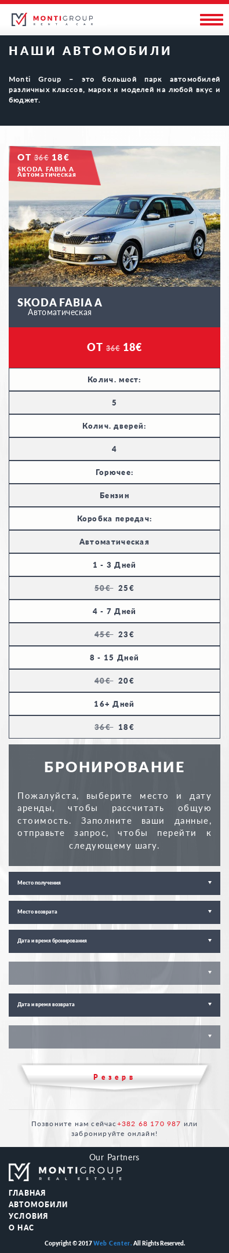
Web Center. (112, 1243)
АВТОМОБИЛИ (38, 1204)
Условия (28, 1216)
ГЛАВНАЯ (27, 1193)
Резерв (114, 1077)
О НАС (21, 1227)
